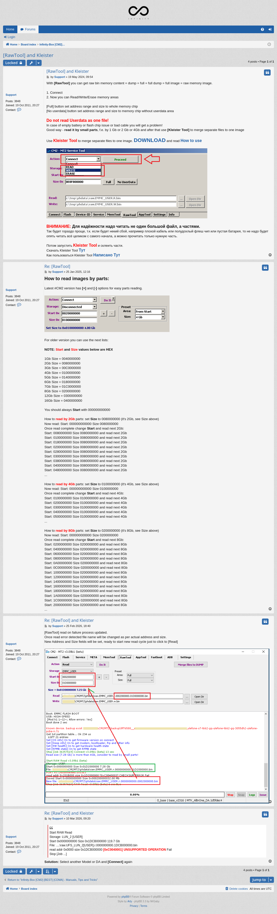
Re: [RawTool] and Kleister (69, 620)
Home (10, 29)
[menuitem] (262, 29)
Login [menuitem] (271, 30)
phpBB (125, 896)
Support (11, 94)
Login (11, 37)
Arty (129, 901)
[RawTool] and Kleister (28, 55)
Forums (30, 29)
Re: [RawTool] (57, 266)
